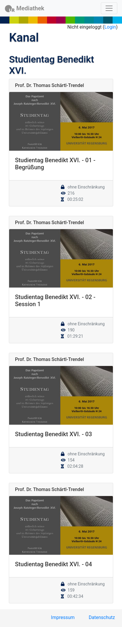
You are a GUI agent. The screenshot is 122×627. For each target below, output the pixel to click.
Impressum (63, 617)
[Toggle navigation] (109, 8)
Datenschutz (102, 617)
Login (110, 27)
